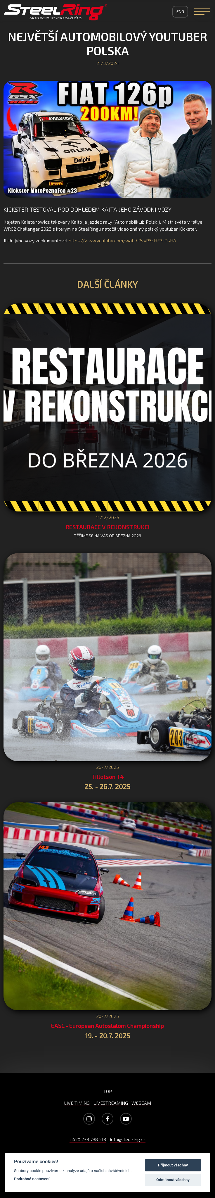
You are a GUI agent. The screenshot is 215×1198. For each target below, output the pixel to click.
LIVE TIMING (77, 1103)
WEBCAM (141, 1103)
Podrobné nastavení (31, 1178)
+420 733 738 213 (88, 1139)
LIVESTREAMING (110, 1103)
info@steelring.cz (127, 1139)
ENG (180, 11)
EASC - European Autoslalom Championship (107, 1025)
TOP (107, 1091)
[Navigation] (202, 12)
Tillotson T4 (107, 776)
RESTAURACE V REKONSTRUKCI (107, 526)
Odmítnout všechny (173, 1180)
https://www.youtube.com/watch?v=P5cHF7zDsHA (122, 240)
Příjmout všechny (173, 1165)
